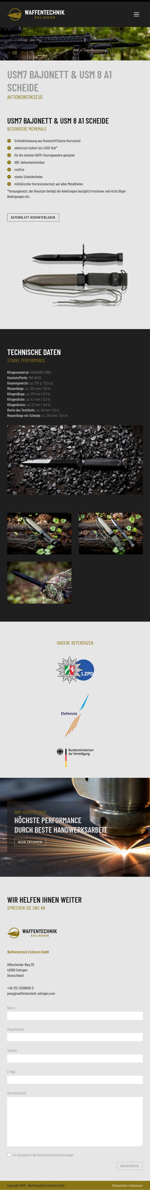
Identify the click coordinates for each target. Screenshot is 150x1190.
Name (11, 1007)
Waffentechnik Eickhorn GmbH (46, 1185)
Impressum (136, 1185)
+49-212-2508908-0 (20, 988)
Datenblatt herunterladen (33, 217)
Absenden (129, 1166)
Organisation (15, 1029)
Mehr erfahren (30, 842)
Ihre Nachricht (16, 1093)
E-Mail (11, 1071)
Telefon (12, 1050)
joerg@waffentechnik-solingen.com (31, 993)
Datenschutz (119, 1185)
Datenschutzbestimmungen (55, 1155)
